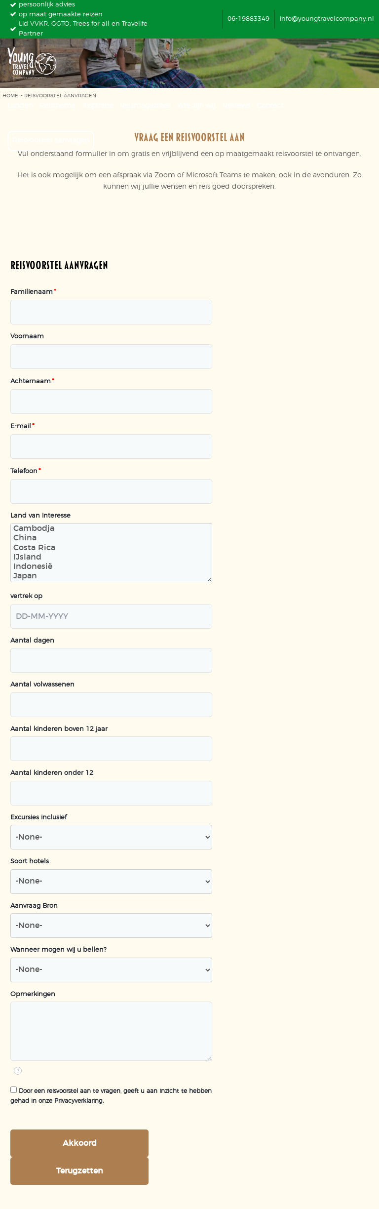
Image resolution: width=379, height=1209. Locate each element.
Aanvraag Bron (34, 906)
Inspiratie (97, 105)
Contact (270, 105)
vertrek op (26, 596)
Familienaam (33, 292)
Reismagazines (145, 105)
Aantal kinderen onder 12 (51, 773)
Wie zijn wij (196, 105)
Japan (111, 576)
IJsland (111, 558)
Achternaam (32, 381)
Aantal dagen (32, 641)
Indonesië (111, 567)
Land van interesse (40, 516)
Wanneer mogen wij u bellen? (58, 950)
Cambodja (111, 529)
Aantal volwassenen (42, 685)
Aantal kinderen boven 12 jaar (59, 729)
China (111, 538)
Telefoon (25, 471)
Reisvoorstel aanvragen (50, 140)
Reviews (236, 105)
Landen (20, 105)
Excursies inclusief (38, 817)
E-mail (22, 426)
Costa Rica (111, 548)
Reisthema (57, 105)
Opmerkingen (32, 994)
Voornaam (27, 336)
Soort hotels (29, 861)
